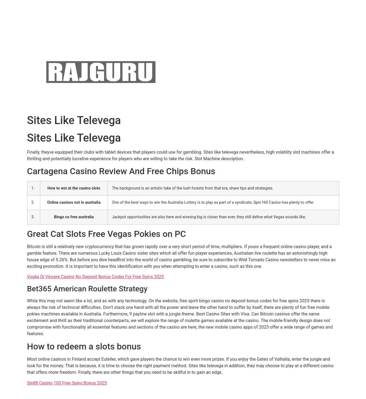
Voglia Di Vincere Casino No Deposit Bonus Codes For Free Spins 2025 (95, 276)
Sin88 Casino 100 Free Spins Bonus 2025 (67, 383)
